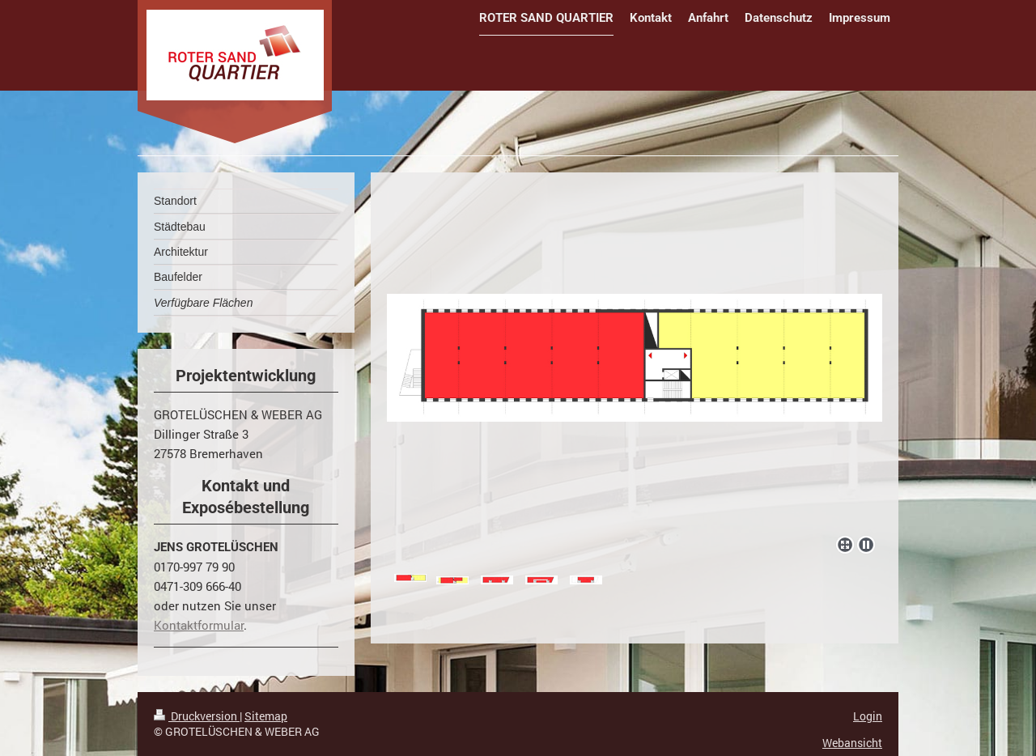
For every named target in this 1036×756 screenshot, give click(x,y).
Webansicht (852, 742)
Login (867, 716)
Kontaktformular (199, 625)
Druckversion (197, 716)
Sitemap (265, 716)
